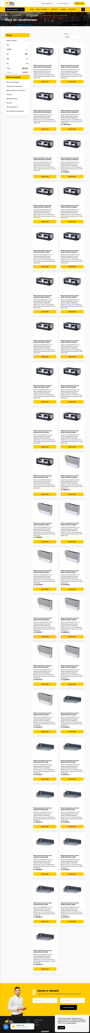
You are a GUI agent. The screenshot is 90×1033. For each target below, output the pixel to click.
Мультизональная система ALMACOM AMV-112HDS (70, 386)
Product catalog (12, 9)
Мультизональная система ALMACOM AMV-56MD (42, 856)
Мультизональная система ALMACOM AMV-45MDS (70, 619)
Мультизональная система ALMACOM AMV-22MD (42, 951)
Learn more (45, 81)
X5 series (9, 94)
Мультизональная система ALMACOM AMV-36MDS (42, 666)
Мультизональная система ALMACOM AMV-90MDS (70, 524)
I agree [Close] (61, 1027)
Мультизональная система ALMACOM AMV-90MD (70, 761)
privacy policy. (71, 1023)
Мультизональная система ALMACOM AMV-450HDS (42, 251)
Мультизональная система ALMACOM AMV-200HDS (42, 341)
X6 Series (9, 103)
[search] (83, 9)
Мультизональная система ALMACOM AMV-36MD (42, 903)
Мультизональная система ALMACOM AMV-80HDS (70, 431)
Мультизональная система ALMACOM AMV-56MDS (42, 619)
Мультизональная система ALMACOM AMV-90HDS (42, 431)
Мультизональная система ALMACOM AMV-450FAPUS (70, 66)
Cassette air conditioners (14, 86)
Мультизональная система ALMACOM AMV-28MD (70, 903)
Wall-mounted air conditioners (15, 90)
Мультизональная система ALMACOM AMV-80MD (42, 808)
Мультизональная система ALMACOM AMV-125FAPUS (42, 206)
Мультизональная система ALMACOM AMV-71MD (70, 808)
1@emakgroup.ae (47, 3)
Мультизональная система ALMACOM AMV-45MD (70, 856)
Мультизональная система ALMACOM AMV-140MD (70, 713)
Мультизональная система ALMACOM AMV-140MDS (70, 476)
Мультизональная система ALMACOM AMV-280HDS (42, 296)
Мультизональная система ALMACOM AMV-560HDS (70, 206)
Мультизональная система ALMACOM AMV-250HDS (70, 296)
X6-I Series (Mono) (11, 107)
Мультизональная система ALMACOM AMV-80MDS (42, 571)
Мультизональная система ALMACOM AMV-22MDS (42, 713)
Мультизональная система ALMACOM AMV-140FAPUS (70, 158)
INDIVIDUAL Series (11, 99)
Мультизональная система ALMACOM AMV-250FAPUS (70, 111)
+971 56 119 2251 (62, 3)
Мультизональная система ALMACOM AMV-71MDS (70, 571)
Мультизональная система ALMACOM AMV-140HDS (42, 386)
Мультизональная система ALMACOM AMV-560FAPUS (42, 66)
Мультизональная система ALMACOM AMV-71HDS (42, 476)
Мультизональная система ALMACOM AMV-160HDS (70, 341)
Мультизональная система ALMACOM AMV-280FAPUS (42, 111)
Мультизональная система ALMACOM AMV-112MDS (42, 524)
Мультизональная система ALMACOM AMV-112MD (42, 761)
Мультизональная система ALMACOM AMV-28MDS (70, 666)
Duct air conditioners (12, 82)
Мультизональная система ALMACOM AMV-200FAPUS (42, 158)
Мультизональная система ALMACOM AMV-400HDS (70, 251)
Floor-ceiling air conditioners (15, 111)
